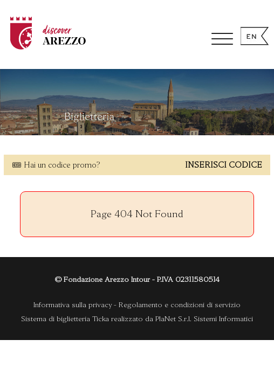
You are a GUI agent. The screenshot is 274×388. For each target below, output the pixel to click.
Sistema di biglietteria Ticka (65, 318)
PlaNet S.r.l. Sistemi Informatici (204, 318)
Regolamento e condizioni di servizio (180, 304)
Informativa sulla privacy (72, 304)
